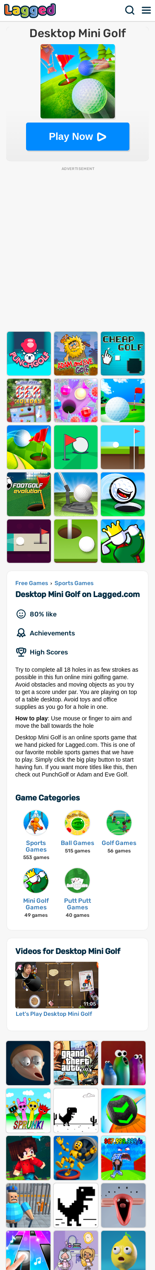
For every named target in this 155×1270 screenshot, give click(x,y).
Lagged (31, 10)
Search (130, 10)
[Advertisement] (77, 249)
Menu (146, 10)
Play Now (71, 136)
